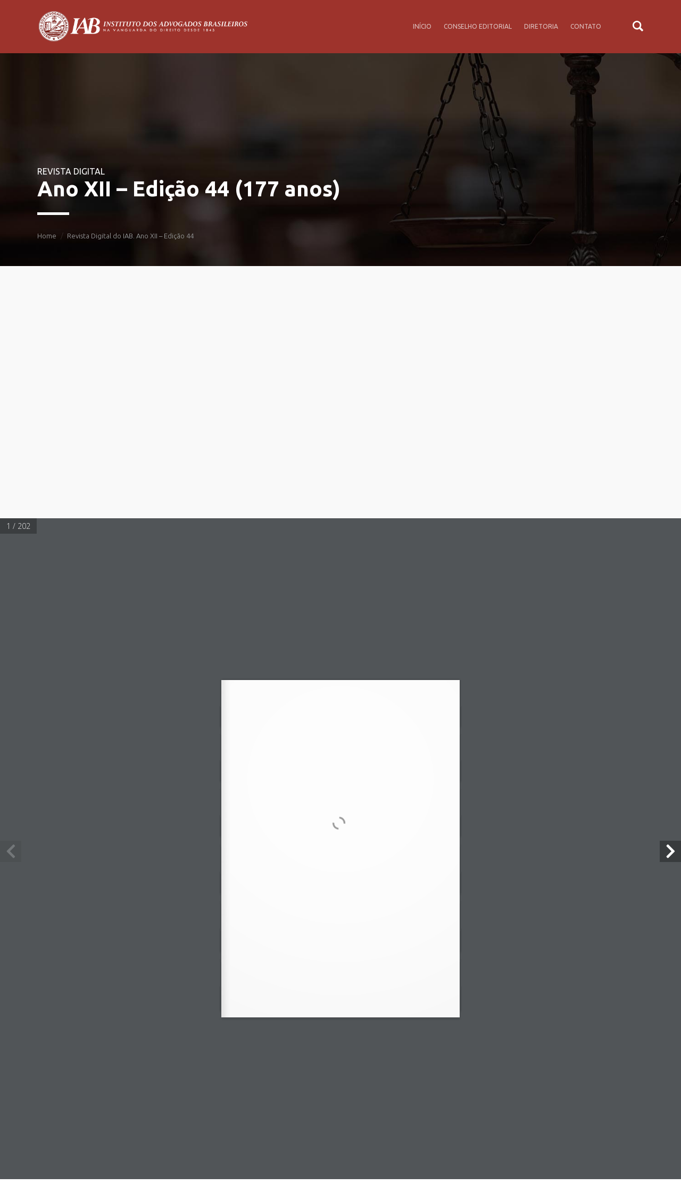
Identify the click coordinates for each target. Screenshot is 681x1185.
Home (46, 235)
